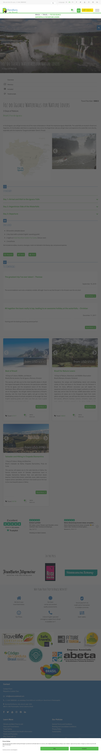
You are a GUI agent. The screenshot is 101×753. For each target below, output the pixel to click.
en (69, 2)
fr (72, 2)
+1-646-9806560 (21, 2)
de (66, 2)
